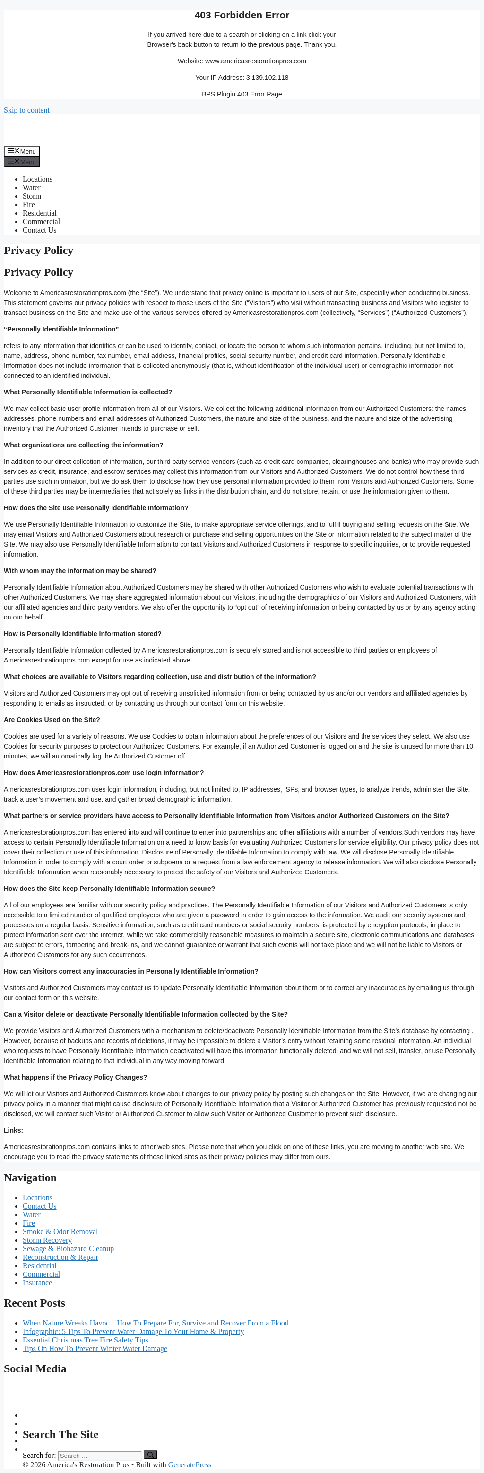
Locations (37, 179)
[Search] (150, 1454)
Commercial (41, 222)
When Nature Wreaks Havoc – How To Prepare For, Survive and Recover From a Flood (156, 1323)
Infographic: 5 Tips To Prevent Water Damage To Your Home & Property (133, 1331)
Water (32, 187)
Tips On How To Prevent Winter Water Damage (95, 1348)
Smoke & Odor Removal (60, 1232)
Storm (32, 196)
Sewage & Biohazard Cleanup (68, 1249)
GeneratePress (190, 1465)
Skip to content (27, 110)
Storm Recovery (47, 1240)
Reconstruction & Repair (60, 1257)
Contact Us (40, 230)
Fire (29, 204)
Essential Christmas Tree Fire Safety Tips (85, 1340)
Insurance (37, 1283)
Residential (40, 213)
